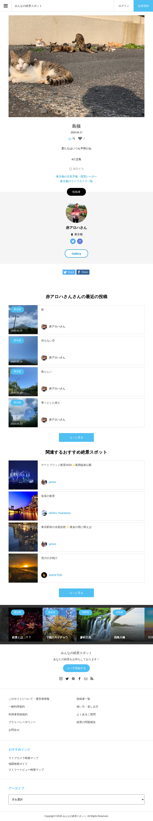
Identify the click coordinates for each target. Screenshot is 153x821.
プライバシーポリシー (22, 722)
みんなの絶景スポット (28, 5)
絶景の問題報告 (86, 722)
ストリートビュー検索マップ (26, 769)
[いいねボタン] (80, 138)
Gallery (76, 253)
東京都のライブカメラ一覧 (76, 181)
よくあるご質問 (86, 714)
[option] (26, 625)
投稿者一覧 (83, 698)
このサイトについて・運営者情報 (29, 698)
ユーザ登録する (76, 668)
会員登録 (143, 5)
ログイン (123, 5)
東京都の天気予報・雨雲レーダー (76, 176)
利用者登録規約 (18, 714)
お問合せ (14, 729)
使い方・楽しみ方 (87, 706)
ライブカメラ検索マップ (23, 758)
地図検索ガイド (18, 763)
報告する (78, 168)
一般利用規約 (17, 706)
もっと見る (76, 437)
